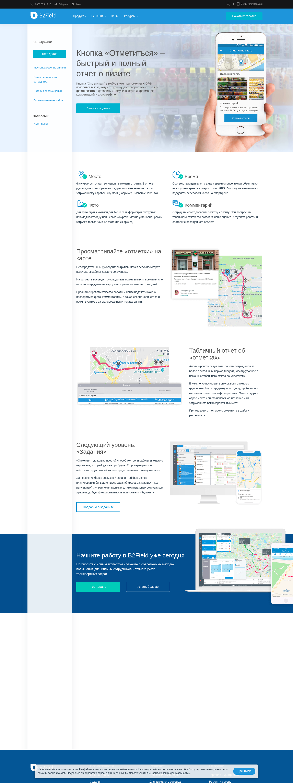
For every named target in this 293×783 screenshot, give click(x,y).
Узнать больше (148, 587)
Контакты (41, 123)
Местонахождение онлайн (50, 67)
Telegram (63, 4)
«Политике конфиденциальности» (174, 772)
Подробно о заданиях (98, 507)
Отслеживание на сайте (48, 100)
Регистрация (255, 4)
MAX (78, 4)
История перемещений (48, 90)
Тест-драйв (49, 53)
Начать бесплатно (244, 16)
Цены (114, 16)
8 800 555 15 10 (43, 4)
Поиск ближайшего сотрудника (45, 79)
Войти (244, 4)
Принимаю (243, 771)
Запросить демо (98, 108)
